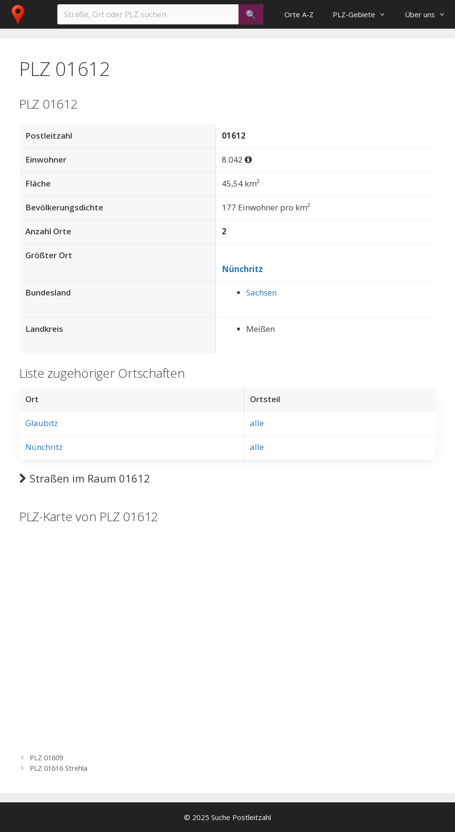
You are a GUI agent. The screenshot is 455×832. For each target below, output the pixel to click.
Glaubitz (41, 422)
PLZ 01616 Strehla (58, 768)
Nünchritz (242, 268)
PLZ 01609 (46, 757)
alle (257, 422)
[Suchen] (250, 14)
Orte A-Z (299, 14)
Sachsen (261, 292)
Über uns (430, 14)
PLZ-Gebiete (364, 14)
